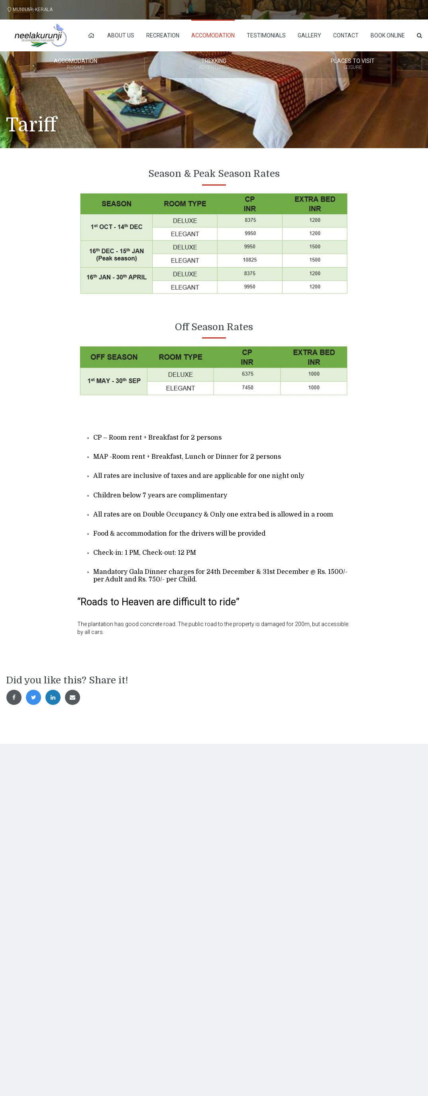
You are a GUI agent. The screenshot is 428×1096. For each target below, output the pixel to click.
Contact (346, 35)
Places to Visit (352, 64)
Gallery (309, 35)
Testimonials (266, 35)
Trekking (214, 64)
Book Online (388, 35)
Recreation (162, 35)
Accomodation (213, 35)
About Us (120, 35)
